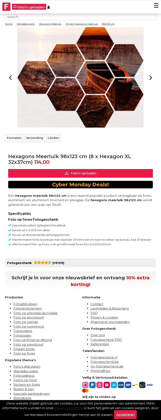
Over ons (98, 335)
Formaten (14, 137)
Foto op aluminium (28, 317)
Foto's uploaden (80, 173)
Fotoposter (22, 335)
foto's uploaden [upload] (29, 7)
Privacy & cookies (104, 317)
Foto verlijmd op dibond (32, 340)
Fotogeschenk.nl (104, 357)
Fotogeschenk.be (105, 362)
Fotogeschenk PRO (106, 340)
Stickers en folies (26, 385)
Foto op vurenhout (28, 326)
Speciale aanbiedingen (31, 394)
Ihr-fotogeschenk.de (107, 366)
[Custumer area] (48, 7)
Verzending (34, 137)
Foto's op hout (25, 380)
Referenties (100, 344)
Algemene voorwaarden (110, 322)
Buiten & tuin (23, 389)
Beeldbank (22, 398)
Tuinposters (22, 331)
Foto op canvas (25, 322)
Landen (53, 137)
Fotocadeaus (23, 376)
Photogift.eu (100, 371)
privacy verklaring (68, 408)
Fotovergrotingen (27, 308)
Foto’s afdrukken (26, 367)
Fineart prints (24, 349)
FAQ (94, 313)
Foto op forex (24, 353)
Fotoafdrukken (25, 304)
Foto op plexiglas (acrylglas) (35, 313)
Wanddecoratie (25, 371)
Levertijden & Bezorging (110, 308)
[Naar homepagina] (6, 4)
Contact (97, 304)
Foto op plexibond (28, 344)
